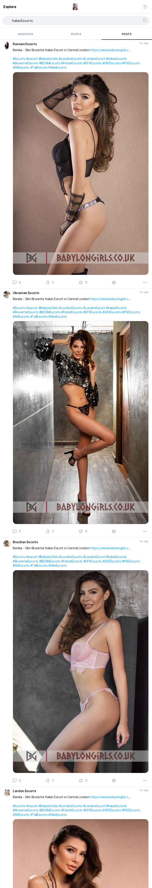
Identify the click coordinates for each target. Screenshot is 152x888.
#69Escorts (21, 67)
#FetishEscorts (71, 63)
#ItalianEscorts (116, 59)
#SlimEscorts (57, 67)
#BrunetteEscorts (25, 63)
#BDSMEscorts (49, 63)
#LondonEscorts (70, 59)
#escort (32, 59)
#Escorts (19, 59)
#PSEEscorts (131, 63)
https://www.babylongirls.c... (110, 50)
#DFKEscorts (92, 63)
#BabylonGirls (48, 59)
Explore (9, 6)
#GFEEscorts (112, 63)
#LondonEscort (94, 59)
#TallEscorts (39, 67)
